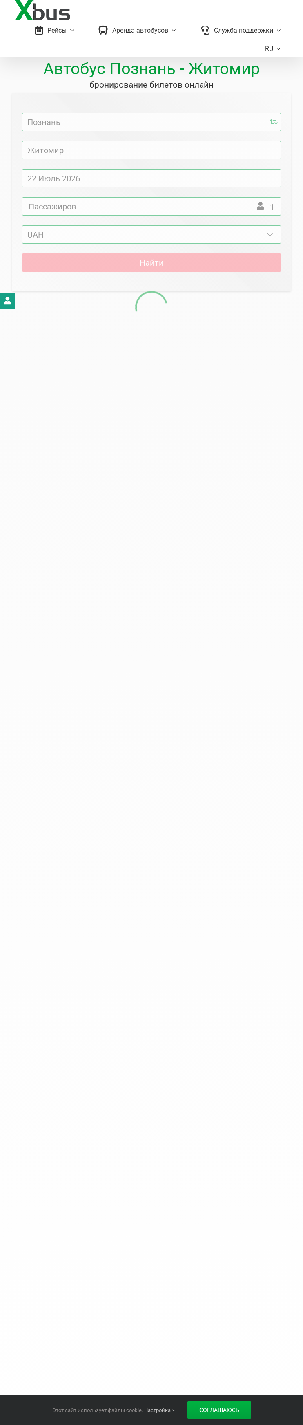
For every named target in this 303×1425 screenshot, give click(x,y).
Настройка (159, 1410)
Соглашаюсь (219, 1410)
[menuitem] (273, 48)
